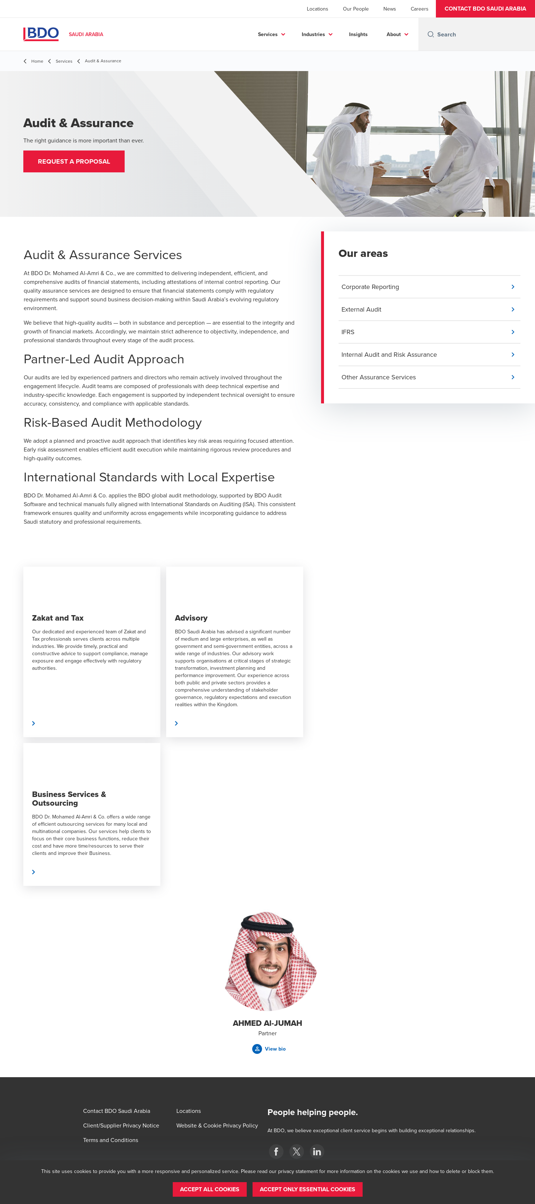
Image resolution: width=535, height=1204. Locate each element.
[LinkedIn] (317, 1151)
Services (268, 34)
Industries (313, 34)
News (389, 8)
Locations (317, 8)
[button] (485, 8)
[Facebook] (276, 1151)
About (394, 34)
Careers (420, 8)
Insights (358, 34)
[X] (296, 1151)
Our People (356, 8)
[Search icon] (430, 34)
